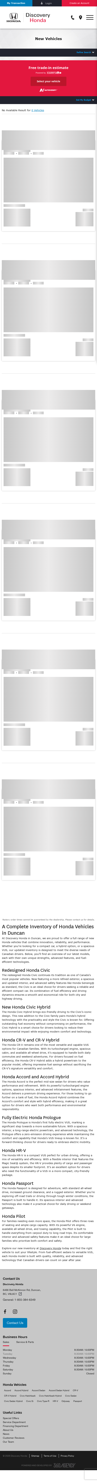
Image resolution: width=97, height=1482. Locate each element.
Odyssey (66, 1401)
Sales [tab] (6, 1342)
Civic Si (29, 1401)
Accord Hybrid (21, 1390)
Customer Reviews (13, 1437)
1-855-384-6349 (24, 1299)
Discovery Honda (50, 1248)
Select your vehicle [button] (48, 81)
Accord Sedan (38, 1390)
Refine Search (84, 52)
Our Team (8, 1441)
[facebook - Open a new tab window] (5, 1311)
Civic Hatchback (27, 1396)
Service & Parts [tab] (25, 1342)
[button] (16, 3)
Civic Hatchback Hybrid (50, 1396)
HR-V (55, 1401)
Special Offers (11, 1418)
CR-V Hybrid (10, 1396)
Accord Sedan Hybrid (59, 1390)
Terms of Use (50, 1456)
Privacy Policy (67, 1456)
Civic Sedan (71, 1396)
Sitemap (35, 1456)
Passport (77, 1401)
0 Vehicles (37, 110)
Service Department (14, 1422)
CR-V (75, 1390)
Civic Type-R (43, 1401)
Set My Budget (83, 100)
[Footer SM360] (65, 1465)
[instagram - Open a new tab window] (15, 1311)
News (6, 1433)
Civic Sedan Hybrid (13, 1401)
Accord (7, 1390)
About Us (8, 1430)
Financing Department (15, 1426)
